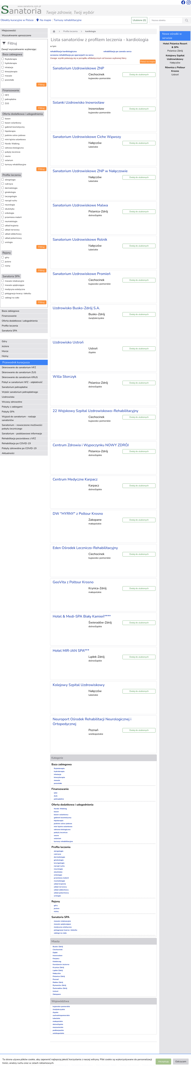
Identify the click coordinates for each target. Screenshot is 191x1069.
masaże (8, 75)
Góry (4, 341)
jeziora (8, 261)
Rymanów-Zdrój (59, 985)
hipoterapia (10, 131)
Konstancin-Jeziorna (61, 964)
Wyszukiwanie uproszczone (16, 35)
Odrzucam (180, 1061)
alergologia (10, 179)
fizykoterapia (11, 59)
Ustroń (55, 991)
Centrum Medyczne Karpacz (75, 479)
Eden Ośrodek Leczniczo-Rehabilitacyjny (85, 547)
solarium (9, 160)
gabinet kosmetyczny (15, 127)
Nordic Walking (12, 143)
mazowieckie (58, 1027)
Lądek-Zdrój (58, 970)
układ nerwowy (12, 229)
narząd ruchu (11, 200)
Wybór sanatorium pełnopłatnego (20, 392)
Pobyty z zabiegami (12, 406)
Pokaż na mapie (147, 61)
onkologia (9, 213)
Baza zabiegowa (10, 311)
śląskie (55, 1012)
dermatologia (11, 188)
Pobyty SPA (8, 411)
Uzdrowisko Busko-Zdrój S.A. (76, 308)
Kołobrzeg (57, 961)
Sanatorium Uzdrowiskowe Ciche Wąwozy (87, 136)
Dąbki (55, 952)
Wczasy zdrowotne (12, 402)
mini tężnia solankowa (15, 139)
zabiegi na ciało (12, 297)
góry (7, 257)
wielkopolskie (58, 1033)
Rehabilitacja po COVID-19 (16, 443)
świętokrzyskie (59, 1009)
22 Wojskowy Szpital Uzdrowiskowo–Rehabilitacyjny (95, 410)
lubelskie (56, 1018)
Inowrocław (57, 955)
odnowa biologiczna (14, 147)
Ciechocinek (58, 949)
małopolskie (58, 1021)
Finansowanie (9, 316)
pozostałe (9, 79)
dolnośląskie (58, 1024)
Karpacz (56, 958)
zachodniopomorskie (61, 1015)
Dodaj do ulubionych (139, 74)
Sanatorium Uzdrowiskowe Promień (81, 273)
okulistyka (9, 208)
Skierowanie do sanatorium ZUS (19, 372)
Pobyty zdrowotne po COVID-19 (19, 448)
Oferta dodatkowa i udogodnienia (20, 320)
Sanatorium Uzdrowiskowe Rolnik (80, 239)
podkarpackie (58, 1030)
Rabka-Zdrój (58, 982)
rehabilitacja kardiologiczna (63, 51)
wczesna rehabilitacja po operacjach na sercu (72, 55)
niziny (7, 265)
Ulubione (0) (139, 20)
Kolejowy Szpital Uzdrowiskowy (79, 684)
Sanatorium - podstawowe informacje (22, 433)
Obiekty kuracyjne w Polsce (17, 20)
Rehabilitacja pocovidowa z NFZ (19, 438)
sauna (7, 156)
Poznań (56, 979)
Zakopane (57, 994)
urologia (9, 242)
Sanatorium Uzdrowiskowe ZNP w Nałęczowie (90, 171)
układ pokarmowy (13, 238)
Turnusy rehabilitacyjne (67, 20)
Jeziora (5, 346)
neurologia (10, 204)
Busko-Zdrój (58, 946)
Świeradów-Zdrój (60, 988)
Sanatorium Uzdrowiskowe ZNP (78, 68)
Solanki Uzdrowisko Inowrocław (78, 102)
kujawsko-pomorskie (61, 1006)
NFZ (7, 95)
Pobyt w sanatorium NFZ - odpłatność (22, 382)
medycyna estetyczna (15, 289)
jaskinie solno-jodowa (15, 135)
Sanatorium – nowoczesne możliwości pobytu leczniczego (22, 426)
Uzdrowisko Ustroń (68, 342)
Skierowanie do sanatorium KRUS (20, 377)
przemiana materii (13, 217)
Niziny (5, 356)
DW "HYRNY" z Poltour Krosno (78, 513)
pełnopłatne (10, 99)
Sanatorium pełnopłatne (15, 387)
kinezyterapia (11, 71)
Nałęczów (57, 973)
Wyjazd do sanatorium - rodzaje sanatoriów (19, 418)
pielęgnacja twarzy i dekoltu (18, 293)
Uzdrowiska (8, 397)
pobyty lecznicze (12, 152)
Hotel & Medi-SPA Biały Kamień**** (82, 616)
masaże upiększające (14, 285)
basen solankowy (13, 122)
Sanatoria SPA (9, 330)
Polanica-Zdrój (59, 976)
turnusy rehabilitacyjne (15, 164)
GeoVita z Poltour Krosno (73, 582)
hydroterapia (11, 63)
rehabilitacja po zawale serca (117, 51)
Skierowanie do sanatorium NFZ (19, 367)
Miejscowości (9, 30)
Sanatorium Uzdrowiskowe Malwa (80, 205)
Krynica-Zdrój (58, 967)
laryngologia (11, 196)
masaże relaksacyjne (14, 281)
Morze (5, 351)
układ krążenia (11, 225)
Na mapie (43, 20)
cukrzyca (9, 183)
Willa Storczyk (64, 376)
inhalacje (9, 67)
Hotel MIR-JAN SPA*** (71, 650)
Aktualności (8, 453)
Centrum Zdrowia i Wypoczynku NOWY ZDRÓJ (91, 445)
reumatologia (11, 221)
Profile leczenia (10, 325)
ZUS (7, 103)
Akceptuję (163, 1061)
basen (8, 118)
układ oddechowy (13, 234)
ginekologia (10, 192)
